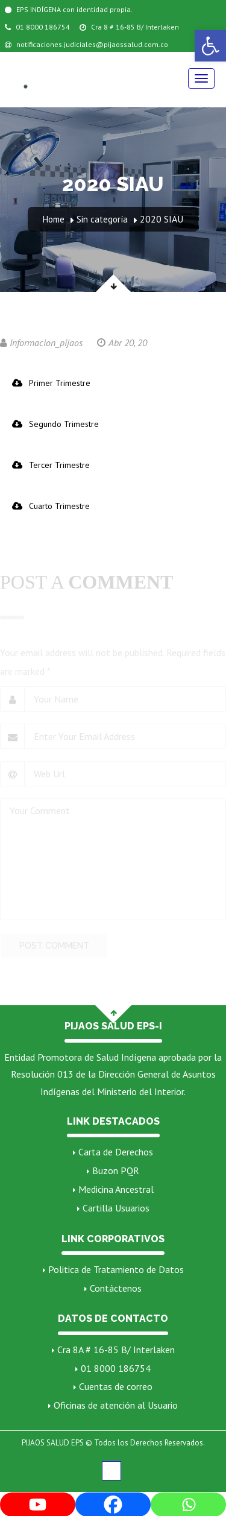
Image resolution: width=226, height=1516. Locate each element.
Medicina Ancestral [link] (116, 1189)
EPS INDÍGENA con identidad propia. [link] (69, 9)
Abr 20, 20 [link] (122, 342)
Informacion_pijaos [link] (41, 342)
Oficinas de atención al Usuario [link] (116, 1405)
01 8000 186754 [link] (37, 26)
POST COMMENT (54, 947)
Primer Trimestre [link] (51, 382)
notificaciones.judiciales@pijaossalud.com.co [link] (86, 44)
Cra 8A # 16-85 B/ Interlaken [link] (116, 1350)
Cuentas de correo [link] (115, 1386)
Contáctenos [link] (116, 1288)
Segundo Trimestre (55, 423)
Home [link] (53, 219)
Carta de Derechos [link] (115, 1152)
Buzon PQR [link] (115, 1170)
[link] (210, 46)
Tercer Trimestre (51, 465)
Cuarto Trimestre (51, 506)
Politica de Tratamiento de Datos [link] (116, 1269)
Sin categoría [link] (102, 219)
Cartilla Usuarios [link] (116, 1208)
